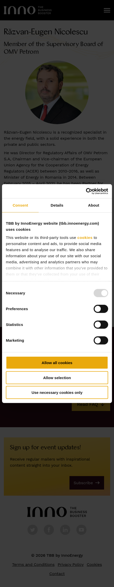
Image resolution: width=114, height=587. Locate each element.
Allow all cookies (57, 363)
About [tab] (93, 205)
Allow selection (57, 377)
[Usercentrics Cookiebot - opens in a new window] (86, 191)
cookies (84, 237)
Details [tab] (57, 205)
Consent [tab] (20, 205)
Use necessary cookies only (57, 392)
